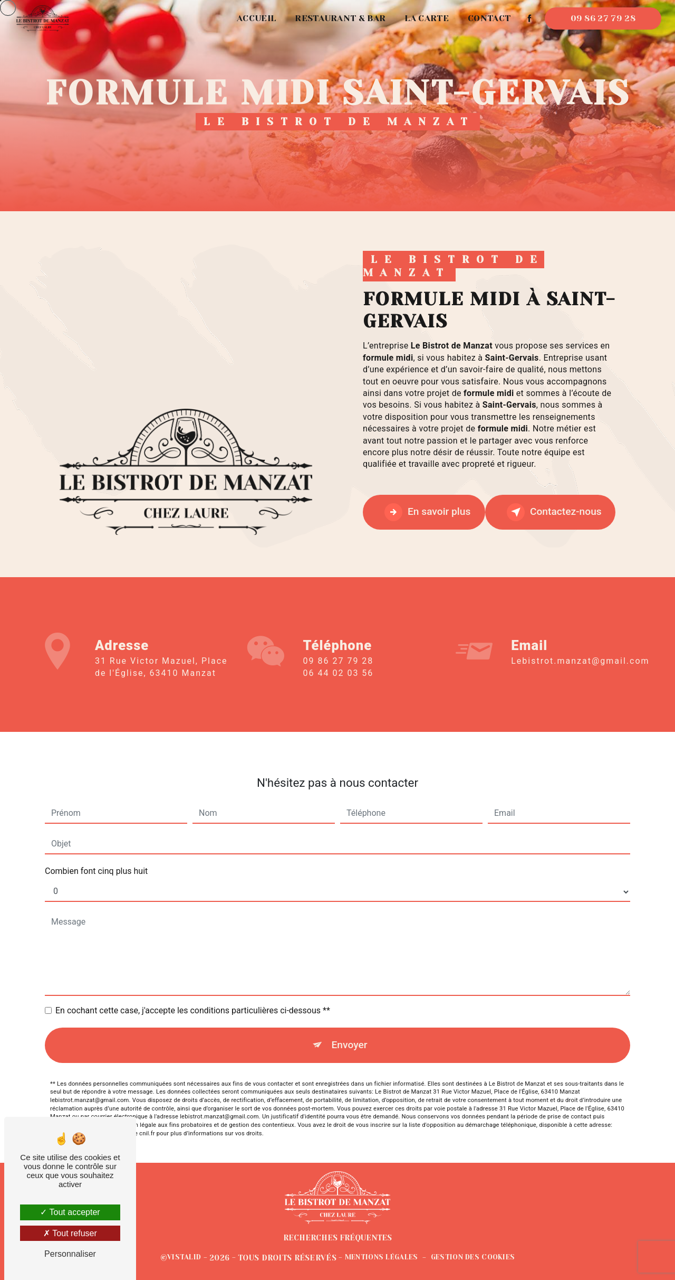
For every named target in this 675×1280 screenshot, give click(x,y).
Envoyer (350, 1008)
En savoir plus (427, 512)
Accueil (256, 18)
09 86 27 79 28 (603, 18)
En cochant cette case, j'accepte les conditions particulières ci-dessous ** (192, 973)
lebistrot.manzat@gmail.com (580, 624)
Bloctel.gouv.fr (69, 1096)
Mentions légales (381, 1257)
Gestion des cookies (473, 1257)
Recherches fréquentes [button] (337, 1238)
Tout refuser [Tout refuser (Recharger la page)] (70, 1233)
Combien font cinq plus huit (96, 834)
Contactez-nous (554, 512)
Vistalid (184, 1257)
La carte (426, 18)
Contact (489, 18)
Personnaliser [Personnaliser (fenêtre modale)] (70, 1253)
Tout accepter (70, 1212)
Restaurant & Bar (340, 18)
